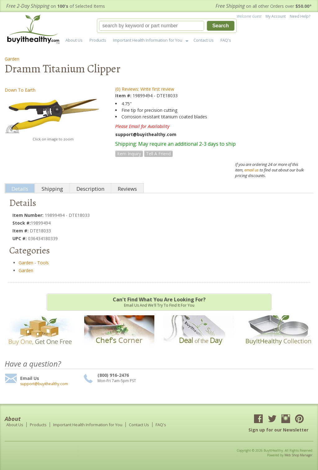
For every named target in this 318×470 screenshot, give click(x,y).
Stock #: (21, 223)
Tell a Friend (158, 154)
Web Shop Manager (298, 455)
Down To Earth (20, 90)
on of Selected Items (55, 6)
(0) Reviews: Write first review (144, 89)
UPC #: (20, 238)
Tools (43, 263)
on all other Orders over (264, 6)
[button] (167, 26)
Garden (12, 59)
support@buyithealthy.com (44, 383)
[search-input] (151, 25)
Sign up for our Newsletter (278, 430)
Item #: (124, 95)
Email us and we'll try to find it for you (159, 302)
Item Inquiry (129, 154)
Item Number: (28, 215)
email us (251, 170)
